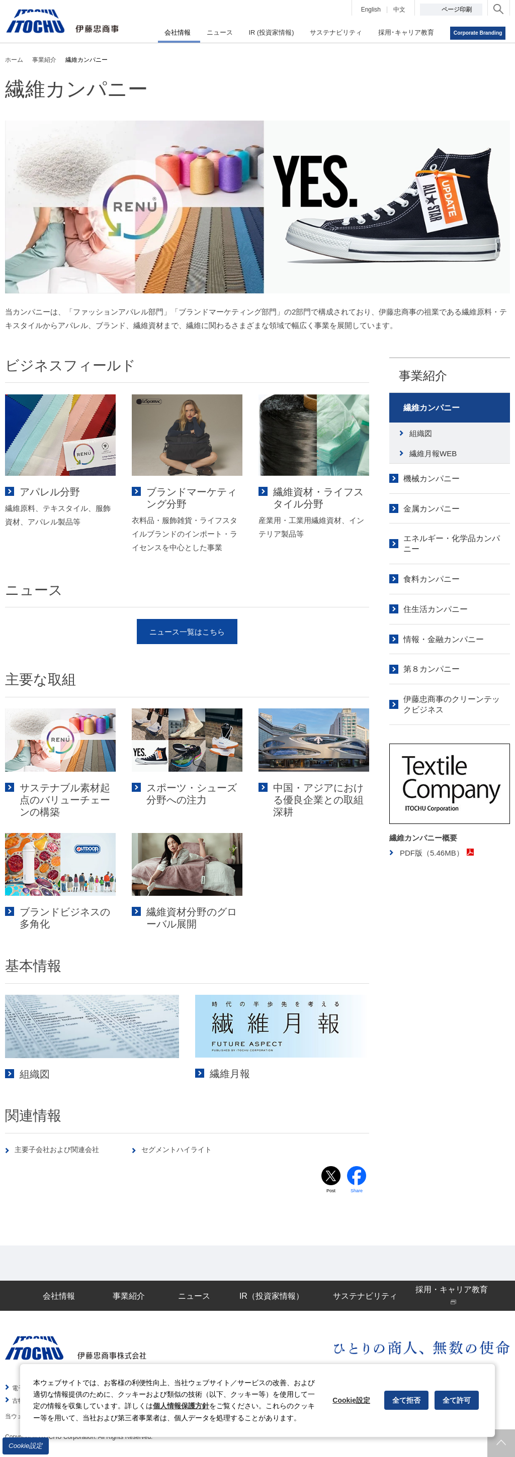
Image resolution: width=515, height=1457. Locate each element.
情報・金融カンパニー (443, 639)
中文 (399, 9)
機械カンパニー (431, 478)
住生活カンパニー (435, 609)
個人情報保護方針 (181, 1406)
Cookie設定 (26, 1445)
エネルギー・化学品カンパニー (451, 543)
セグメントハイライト (180, 1149)
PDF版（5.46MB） (437, 853)
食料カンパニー (431, 579)
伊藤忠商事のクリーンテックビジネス (451, 704)
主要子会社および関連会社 (61, 1149)
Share (357, 1191)
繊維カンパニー (431, 407)
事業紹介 (423, 375)
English (371, 9)
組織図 (420, 433)
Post (331, 1191)
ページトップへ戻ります (501, 1443)
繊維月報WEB (433, 453)
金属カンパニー (431, 508)
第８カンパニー (431, 669)
